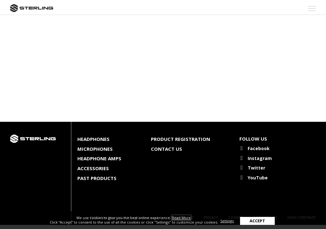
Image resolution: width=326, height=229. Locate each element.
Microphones (95, 149)
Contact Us (166, 149)
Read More (181, 217)
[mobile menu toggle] (312, 8)
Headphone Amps (99, 158)
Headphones (93, 139)
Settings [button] (227, 221)
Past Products (97, 178)
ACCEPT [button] (257, 221)
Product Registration (180, 139)
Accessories (93, 168)
